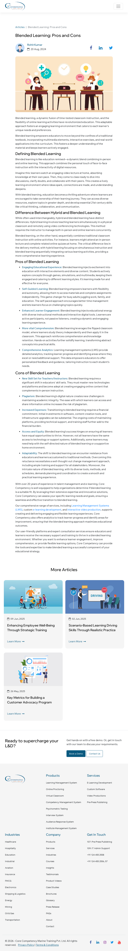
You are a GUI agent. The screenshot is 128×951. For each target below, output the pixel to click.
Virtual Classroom (55, 795)
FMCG (8, 880)
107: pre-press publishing (99, 841)
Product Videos (54, 880)
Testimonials (52, 874)
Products (50, 841)
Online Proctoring (55, 789)
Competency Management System (63, 802)
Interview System (55, 815)
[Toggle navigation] (118, 6)
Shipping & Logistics (15, 893)
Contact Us (94, 753)
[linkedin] (97, 943)
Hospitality (10, 848)
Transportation (12, 919)
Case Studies (52, 887)
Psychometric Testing (57, 808)
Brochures (51, 893)
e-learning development (46, 509)
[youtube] (119, 943)
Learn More (15, 641)
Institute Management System (61, 828)
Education (10, 854)
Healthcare (10, 841)
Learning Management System (61, 782)
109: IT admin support (98, 848)
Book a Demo (76, 753)
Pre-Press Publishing (97, 802)
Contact (50, 926)
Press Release (52, 906)
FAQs (48, 913)
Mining (8, 906)
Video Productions (96, 795)
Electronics (10, 887)
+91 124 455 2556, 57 (97, 861)
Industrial (9, 861)
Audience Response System (60, 821)
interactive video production (84, 509)
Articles (19, 27)
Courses (50, 861)
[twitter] (112, 943)
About (49, 919)
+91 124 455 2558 (95, 854)
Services (50, 848)
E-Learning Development (99, 782)
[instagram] (104, 943)
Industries (51, 854)
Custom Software (96, 789)
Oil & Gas (9, 913)
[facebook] (90, 943)
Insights (50, 867)
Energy (8, 900)
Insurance (10, 874)
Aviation (9, 867)
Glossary (50, 900)
